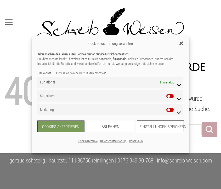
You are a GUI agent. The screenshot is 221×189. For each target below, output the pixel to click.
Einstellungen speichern (162, 126)
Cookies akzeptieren (61, 126)
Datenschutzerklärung (113, 141)
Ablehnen (111, 126)
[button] (181, 43)
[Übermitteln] (209, 129)
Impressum (136, 141)
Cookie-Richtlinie (88, 141)
